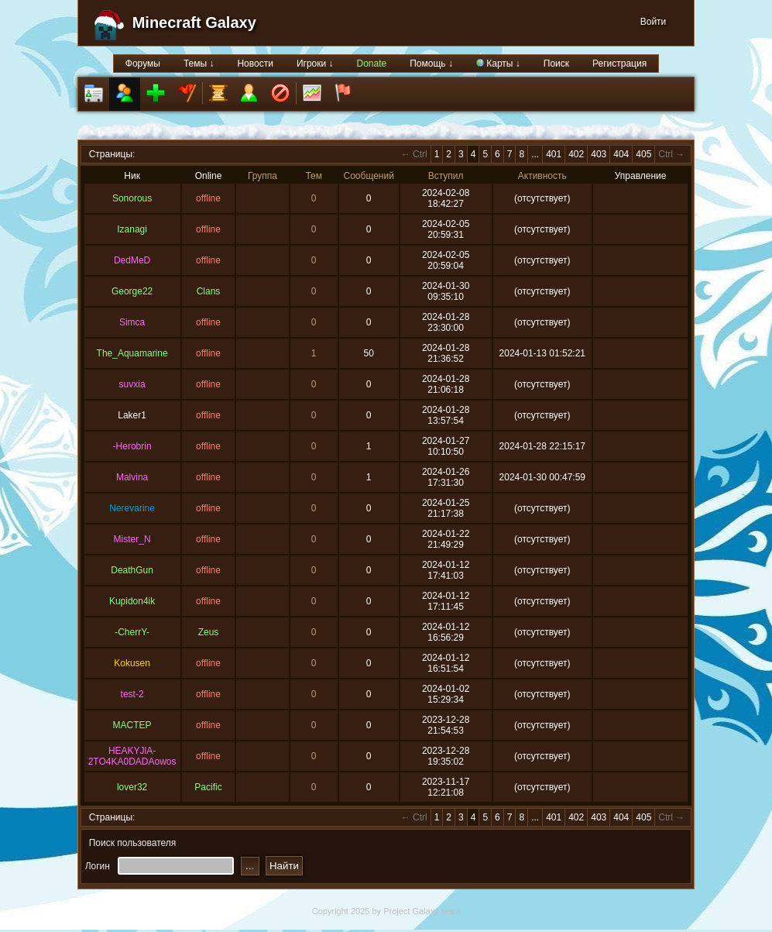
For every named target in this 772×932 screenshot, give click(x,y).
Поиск (556, 63)
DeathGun (132, 570)
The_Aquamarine (132, 353)
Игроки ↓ (315, 63)
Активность (542, 175)
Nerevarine (132, 508)
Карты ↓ (498, 63)
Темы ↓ (199, 63)
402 (576, 154)
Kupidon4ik (132, 601)
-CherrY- (132, 632)
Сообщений (369, 175)
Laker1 (132, 415)
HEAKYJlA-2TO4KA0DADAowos (132, 756)
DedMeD (132, 260)
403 (598, 154)
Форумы (142, 63)
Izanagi (132, 229)
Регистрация (619, 63)
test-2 (132, 694)
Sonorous (132, 198)
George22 (132, 291)
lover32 (132, 787)
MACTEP (132, 725)
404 (621, 154)
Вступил (446, 175)
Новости (255, 63)
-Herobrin (132, 446)
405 (643, 154)
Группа (262, 175)
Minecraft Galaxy (194, 22)
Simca (132, 322)
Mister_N (132, 539)
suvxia (132, 384)
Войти (653, 21)
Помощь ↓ (431, 63)
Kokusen (132, 663)
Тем (313, 175)
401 (553, 154)
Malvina (132, 477)
